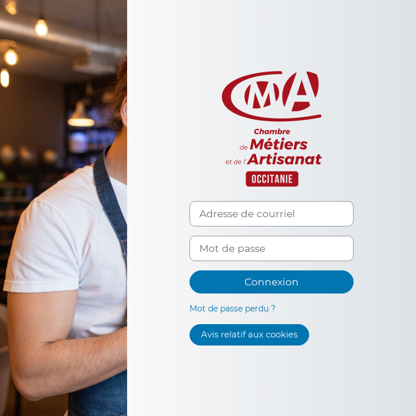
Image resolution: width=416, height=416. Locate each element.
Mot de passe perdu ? (233, 308)
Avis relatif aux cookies (249, 334)
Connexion (271, 282)
